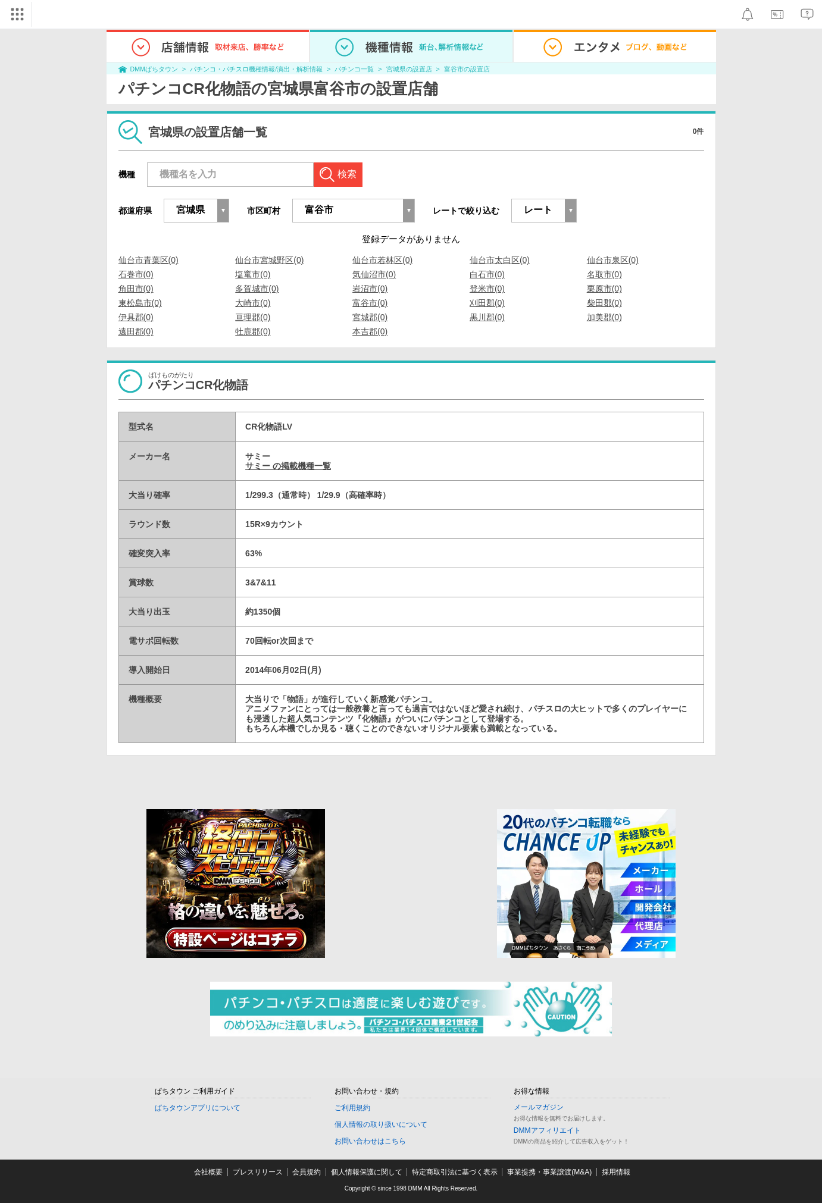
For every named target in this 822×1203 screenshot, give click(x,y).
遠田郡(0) (136, 331)
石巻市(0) (136, 274)
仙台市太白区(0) (500, 260)
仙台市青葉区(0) (148, 260)
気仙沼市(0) (374, 274)
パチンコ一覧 (354, 69)
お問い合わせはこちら (370, 1141)
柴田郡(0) (604, 303)
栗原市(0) (604, 288)
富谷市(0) (369, 303)
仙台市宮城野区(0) (269, 260)
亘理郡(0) (252, 317)
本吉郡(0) (369, 331)
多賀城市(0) (257, 288)
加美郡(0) (604, 317)
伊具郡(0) (136, 317)
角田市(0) (136, 288)
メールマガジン (539, 1107)
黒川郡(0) (487, 317)
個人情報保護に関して (366, 1172)
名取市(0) (604, 274)
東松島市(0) (140, 303)
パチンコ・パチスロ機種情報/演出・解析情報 (256, 69)
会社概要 (208, 1172)
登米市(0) (487, 288)
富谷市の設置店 (467, 69)
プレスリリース (258, 1172)
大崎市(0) (252, 303)
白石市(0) (487, 274)
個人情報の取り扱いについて (381, 1124)
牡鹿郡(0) (252, 331)
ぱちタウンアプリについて (197, 1108)
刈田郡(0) (487, 303)
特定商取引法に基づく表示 (455, 1172)
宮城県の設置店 (409, 69)
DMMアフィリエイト (547, 1130)
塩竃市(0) (252, 274)
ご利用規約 (352, 1108)
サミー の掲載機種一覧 (288, 466)
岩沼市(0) (369, 288)
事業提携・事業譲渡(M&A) (549, 1172)
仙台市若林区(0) (382, 260)
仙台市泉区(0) (613, 260)
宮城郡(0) (369, 317)
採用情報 (616, 1172)
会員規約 (306, 1172)
